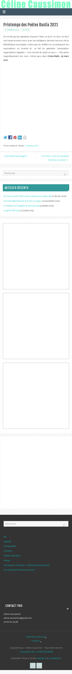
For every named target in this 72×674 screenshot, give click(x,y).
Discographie (10, 546)
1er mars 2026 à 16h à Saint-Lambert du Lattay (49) (27, 196)
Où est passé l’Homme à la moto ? (19, 570)
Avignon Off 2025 (11, 210)
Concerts (8, 551)
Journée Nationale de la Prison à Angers (22, 201)
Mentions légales (35, 637)
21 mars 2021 (12, 30)
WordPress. (55, 658)
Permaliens (32, 146)
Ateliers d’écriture (12, 555)
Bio (5, 536)
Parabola (42, 658)
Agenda (7, 541)
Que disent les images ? (15, 156)
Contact (35, 641)
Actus (26, 30)
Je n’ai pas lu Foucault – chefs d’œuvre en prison (27, 565)
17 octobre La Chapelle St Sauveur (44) (21, 205)
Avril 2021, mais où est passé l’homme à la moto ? (55, 158)
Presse (7, 560)
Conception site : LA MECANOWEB (36, 651)
